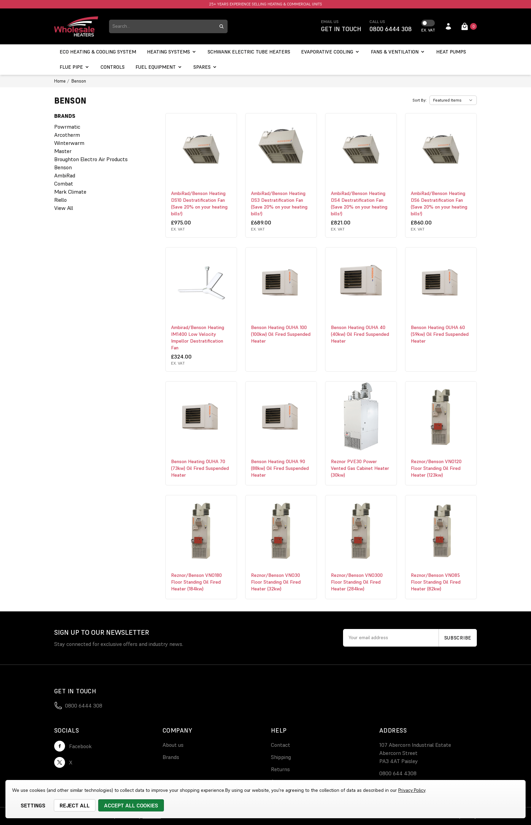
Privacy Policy (411, 790)
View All (63, 207)
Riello (60, 199)
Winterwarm (69, 142)
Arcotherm (67, 134)
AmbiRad (64, 175)
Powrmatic (67, 126)
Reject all (75, 805)
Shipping (281, 757)
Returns (280, 769)
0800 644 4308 (398, 773)
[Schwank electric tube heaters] (249, 52)
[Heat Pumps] (451, 52)
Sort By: (419, 100)
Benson (63, 167)
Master (62, 151)
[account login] (448, 26)
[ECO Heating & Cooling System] (98, 52)
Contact (280, 744)
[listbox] (453, 100)
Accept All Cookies (131, 805)
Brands (171, 757)
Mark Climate (70, 191)
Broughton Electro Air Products (91, 159)
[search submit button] (221, 26)
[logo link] (76, 26)
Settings (33, 805)
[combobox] (162, 26)
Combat (63, 183)
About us (173, 744)
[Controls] (112, 67)
